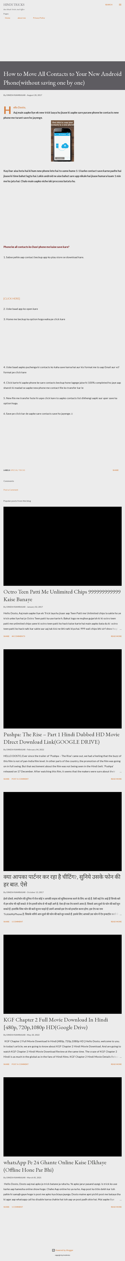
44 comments (18, 636)
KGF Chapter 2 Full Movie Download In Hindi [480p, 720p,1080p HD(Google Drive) (55, 1023)
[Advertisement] (62, 43)
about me (20, 18)
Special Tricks (18, 470)
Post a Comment (10, 490)
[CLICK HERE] (11, 298)
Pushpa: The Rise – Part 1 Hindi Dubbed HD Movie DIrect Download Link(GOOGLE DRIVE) (61, 738)
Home (6, 18)
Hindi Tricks (13, 5)
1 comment (17, 921)
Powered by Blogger (62, 1250)
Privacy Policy (37, 18)
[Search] (108, 4)
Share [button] (116, 470)
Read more (116, 636)
